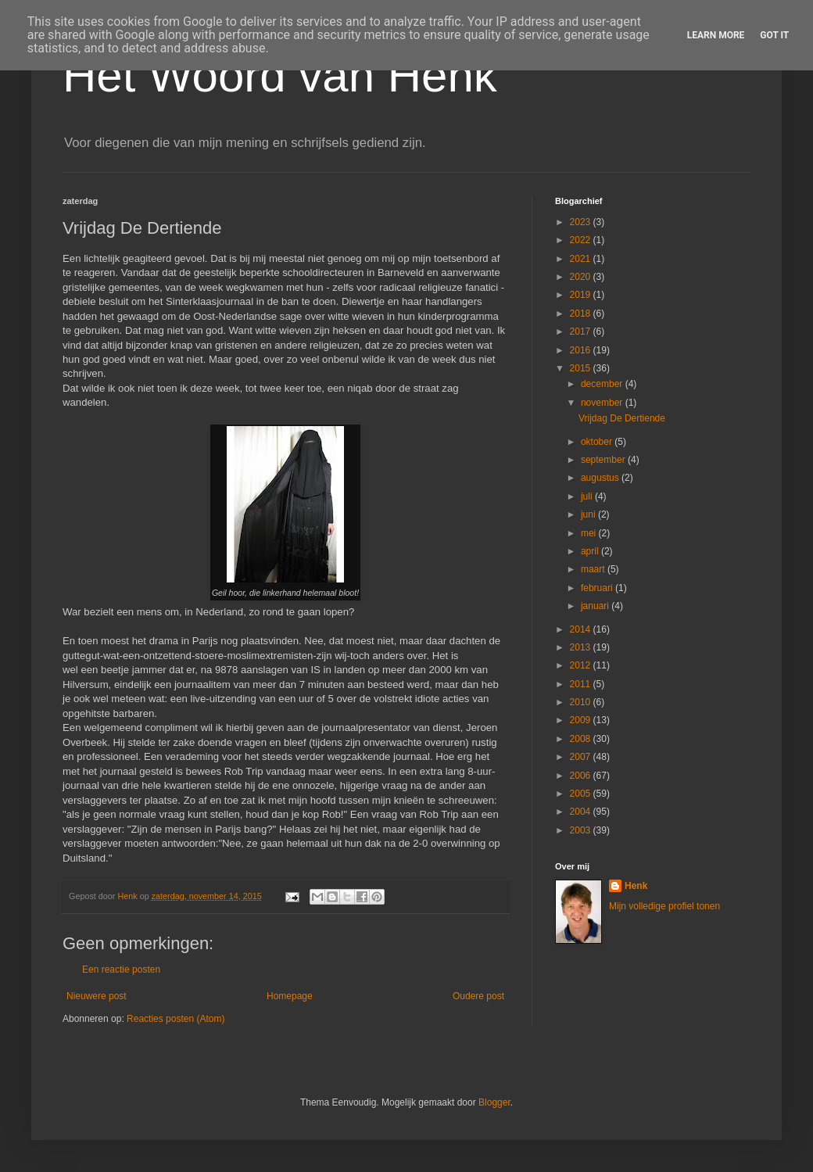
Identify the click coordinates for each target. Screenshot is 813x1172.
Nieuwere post (96, 996)
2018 (581, 313)
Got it (774, 35)
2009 (581, 720)
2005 (581, 793)
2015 (581, 368)
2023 (581, 222)
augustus (601, 477)
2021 (581, 258)
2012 (581, 665)
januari (596, 605)
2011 (581, 684)
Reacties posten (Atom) (175, 1018)
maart (594, 569)
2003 (581, 830)
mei (590, 533)
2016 (581, 350)
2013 (581, 647)
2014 (581, 629)
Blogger (494, 1102)
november (603, 402)
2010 (581, 702)
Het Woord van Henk (280, 75)
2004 (581, 811)
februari (598, 587)
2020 (581, 276)
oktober (597, 441)
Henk (636, 885)
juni (589, 514)
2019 (581, 294)
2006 (581, 775)
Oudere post (478, 996)
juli (588, 496)
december (603, 383)
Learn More (716, 35)
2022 (581, 240)
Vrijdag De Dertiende (621, 418)
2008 (581, 738)
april (591, 551)
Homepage (290, 996)
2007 (581, 756)
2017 (581, 331)
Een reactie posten (121, 969)
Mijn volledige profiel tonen (664, 906)
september (604, 459)
